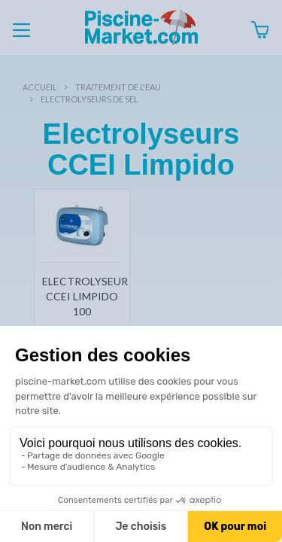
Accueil (40, 87)
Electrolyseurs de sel (89, 99)
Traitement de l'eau (118, 87)
